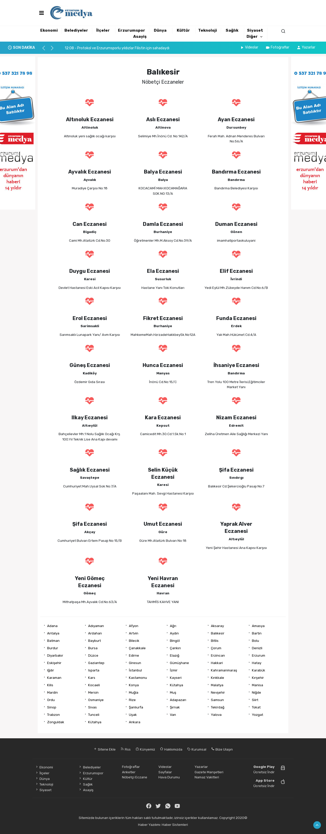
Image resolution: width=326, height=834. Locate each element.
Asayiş (140, 36)
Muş (173, 692)
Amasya (258, 626)
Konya (134, 685)
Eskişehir (54, 663)
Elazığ (174, 655)
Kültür (183, 30)
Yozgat (257, 715)
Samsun (217, 700)
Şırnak (175, 707)
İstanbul (135, 670)
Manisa (257, 685)
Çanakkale (137, 648)
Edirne (134, 655)
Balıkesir (217, 633)
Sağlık (232, 30)
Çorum (216, 648)
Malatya (217, 685)
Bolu (255, 641)
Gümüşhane (179, 663)
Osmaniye (96, 700)
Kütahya (176, 685)
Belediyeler (76, 30)
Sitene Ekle (104, 749)
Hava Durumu (169, 777)
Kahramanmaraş (224, 670)
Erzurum (258, 655)
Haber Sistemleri (175, 825)
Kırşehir (258, 678)
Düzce (93, 655)
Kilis (50, 685)
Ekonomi (49, 30)
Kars (91, 678)
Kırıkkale (217, 678)
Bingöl (175, 641)
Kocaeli (94, 685)
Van (173, 715)
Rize (132, 700)
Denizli (257, 648)
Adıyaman (96, 626)
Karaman (54, 678)
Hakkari (217, 663)
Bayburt (94, 641)
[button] (46, 50)
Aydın (174, 633)
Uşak (133, 715)
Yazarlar (305, 47)
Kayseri (176, 678)
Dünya (160, 30)
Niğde (256, 692)
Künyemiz (145, 749)
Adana (52, 626)
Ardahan (95, 633)
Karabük (258, 670)
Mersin (93, 692)
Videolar (249, 47)
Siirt (255, 700)
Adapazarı (178, 700)
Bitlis (215, 641)
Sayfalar (165, 772)
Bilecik (134, 641)
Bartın (257, 633)
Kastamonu (138, 678)
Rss (125, 749)
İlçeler (103, 30)
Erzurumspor (131, 30)
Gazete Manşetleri (209, 772)
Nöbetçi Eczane (134, 777)
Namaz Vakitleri (207, 777)
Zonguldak (55, 722)
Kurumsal (196, 749)
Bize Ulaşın (222, 749)
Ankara (134, 722)
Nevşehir (218, 692)
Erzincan (218, 655)
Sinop (51, 707)
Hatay (256, 663)
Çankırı (175, 648)
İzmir (174, 670)
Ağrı (173, 626)
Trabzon (53, 715)
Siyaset (255, 30)
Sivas (92, 707)
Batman (53, 641)
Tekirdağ (217, 707)
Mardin (52, 692)
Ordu (51, 700)
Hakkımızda (171, 749)
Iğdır (50, 670)
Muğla (133, 692)
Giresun (135, 663)
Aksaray (217, 626)
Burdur (52, 648)
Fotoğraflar (277, 47)
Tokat (256, 707)
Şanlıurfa (136, 707)
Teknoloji (207, 30)
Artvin (133, 633)
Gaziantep (96, 663)
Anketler (128, 772)
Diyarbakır (55, 655)
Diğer (252, 36)
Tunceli (93, 715)
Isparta (93, 670)
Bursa (93, 648)
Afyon (133, 626)
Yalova (216, 715)
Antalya (53, 633)
